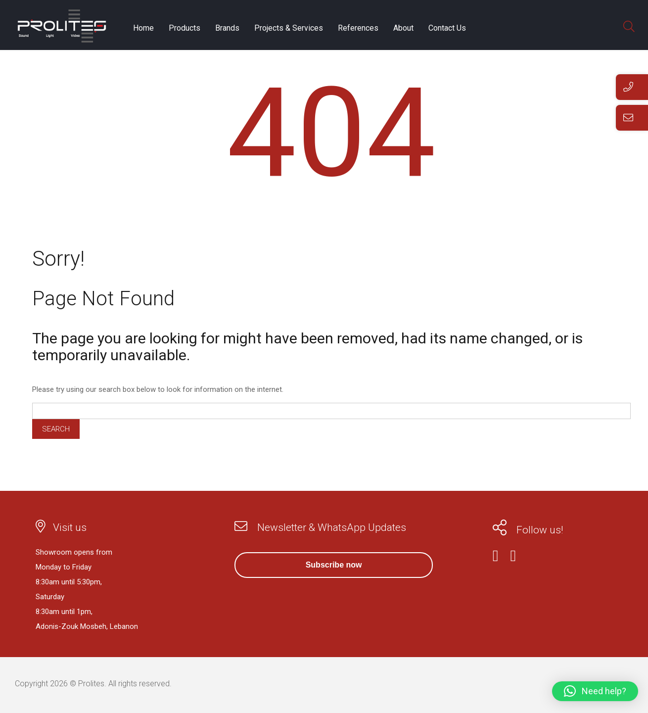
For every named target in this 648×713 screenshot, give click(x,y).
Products (184, 28)
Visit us (70, 527)
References (358, 28)
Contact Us (447, 28)
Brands (227, 28)
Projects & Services (288, 28)
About (403, 28)
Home (143, 28)
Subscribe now (334, 565)
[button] (595, 691)
